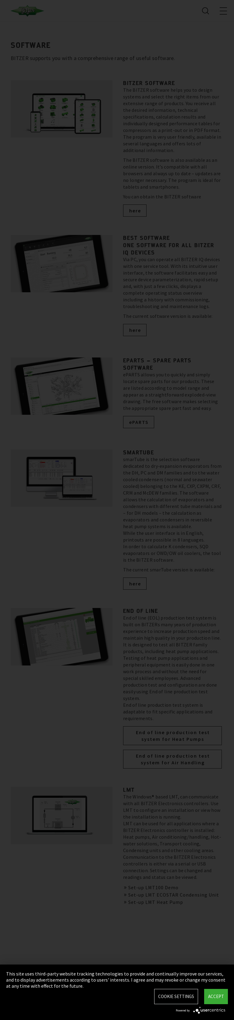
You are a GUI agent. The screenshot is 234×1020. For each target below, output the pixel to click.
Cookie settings (176, 996)
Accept (216, 996)
